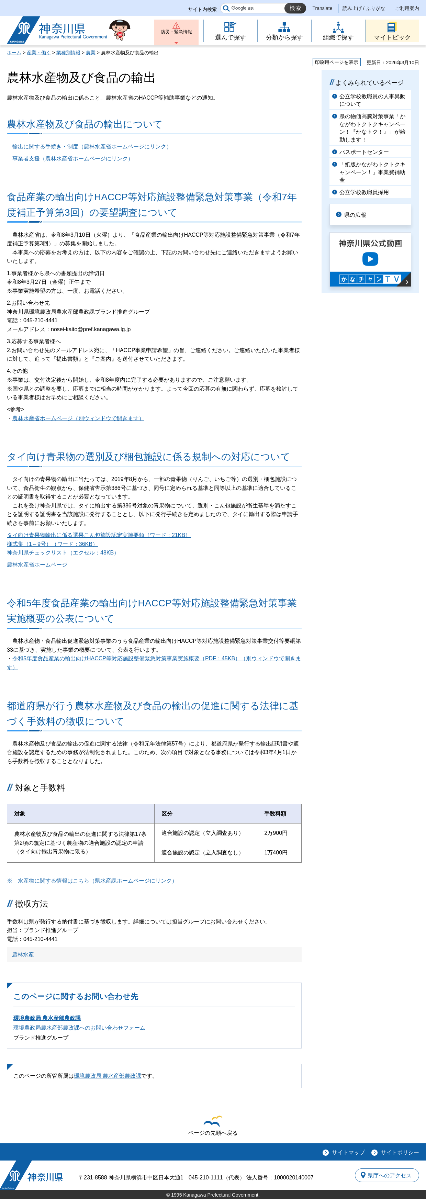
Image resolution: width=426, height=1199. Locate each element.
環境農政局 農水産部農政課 (47, 1018)
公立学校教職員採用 (364, 192)
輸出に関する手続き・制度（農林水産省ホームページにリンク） (92, 146)
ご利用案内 (407, 8)
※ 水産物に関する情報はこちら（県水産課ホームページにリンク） (92, 881)
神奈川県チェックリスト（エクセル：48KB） (63, 553)
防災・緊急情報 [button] (176, 33)
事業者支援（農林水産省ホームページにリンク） (72, 158)
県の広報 (358, 214)
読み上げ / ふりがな (364, 8)
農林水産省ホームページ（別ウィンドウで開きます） (78, 418)
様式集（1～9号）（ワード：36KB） (52, 544)
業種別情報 (68, 52)
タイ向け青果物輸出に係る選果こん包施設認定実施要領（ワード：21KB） (99, 535)
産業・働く (39, 52)
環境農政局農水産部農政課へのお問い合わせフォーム (79, 1028)
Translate (323, 8)
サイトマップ (348, 1152)
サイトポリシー (400, 1152)
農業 (91, 52)
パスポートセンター (364, 152)
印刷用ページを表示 (336, 62)
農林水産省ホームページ (37, 565)
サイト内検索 (202, 9)
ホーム (14, 52)
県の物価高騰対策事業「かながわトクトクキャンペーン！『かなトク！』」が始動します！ (372, 127)
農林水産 (23, 954)
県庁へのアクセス (387, 1175)
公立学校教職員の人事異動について (372, 100)
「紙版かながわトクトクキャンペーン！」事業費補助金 (372, 172)
